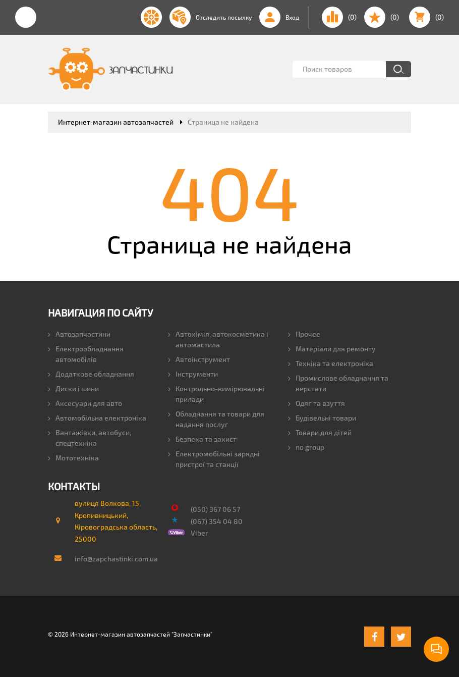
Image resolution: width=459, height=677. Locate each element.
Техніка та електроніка (330, 363)
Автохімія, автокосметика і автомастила (218, 339)
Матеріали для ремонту (332, 348)
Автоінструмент (199, 359)
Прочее (304, 334)
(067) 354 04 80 (217, 521)
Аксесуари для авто (85, 403)
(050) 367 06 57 (215, 509)
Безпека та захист (202, 439)
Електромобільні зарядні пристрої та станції (214, 458)
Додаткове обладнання (91, 374)
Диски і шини (73, 388)
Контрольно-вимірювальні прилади (216, 393)
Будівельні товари (322, 417)
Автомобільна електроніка (97, 417)
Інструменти (193, 374)
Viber (199, 533)
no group (306, 447)
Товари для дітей (320, 432)
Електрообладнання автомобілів (86, 353)
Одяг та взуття (316, 403)
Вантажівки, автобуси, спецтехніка (89, 437)
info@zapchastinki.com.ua (112, 558)
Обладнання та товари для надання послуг (216, 419)
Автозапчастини (79, 334)
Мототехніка (73, 457)
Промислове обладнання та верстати (338, 383)
